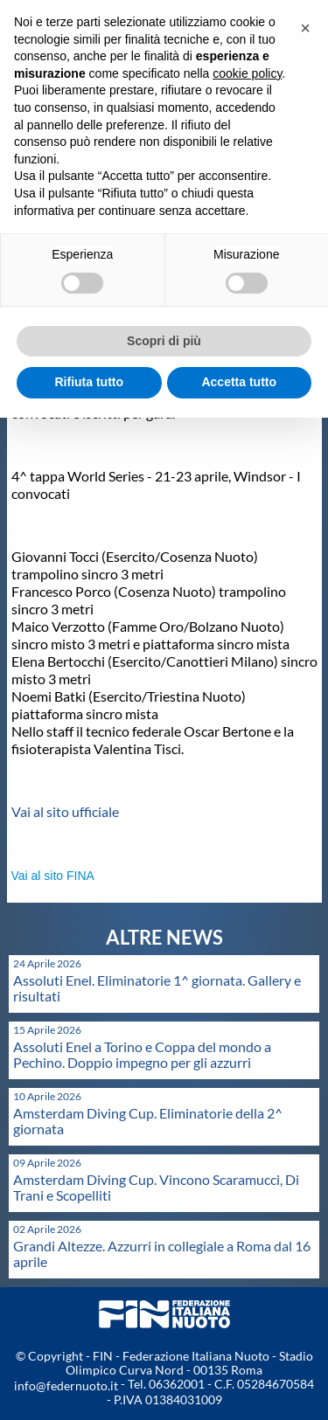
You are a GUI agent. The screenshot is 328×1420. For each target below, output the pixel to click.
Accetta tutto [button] (238, 382)
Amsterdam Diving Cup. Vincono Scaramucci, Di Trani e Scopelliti (156, 1187)
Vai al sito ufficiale (65, 811)
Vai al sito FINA (52, 876)
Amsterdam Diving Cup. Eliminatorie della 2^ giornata (148, 1121)
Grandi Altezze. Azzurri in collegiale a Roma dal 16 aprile (162, 1253)
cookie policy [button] (247, 73)
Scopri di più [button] (164, 341)
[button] (305, 28)
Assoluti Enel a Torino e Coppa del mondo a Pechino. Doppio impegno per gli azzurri (142, 1054)
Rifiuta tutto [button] (88, 382)
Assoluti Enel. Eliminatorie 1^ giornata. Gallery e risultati (157, 988)
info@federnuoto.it (66, 1385)
